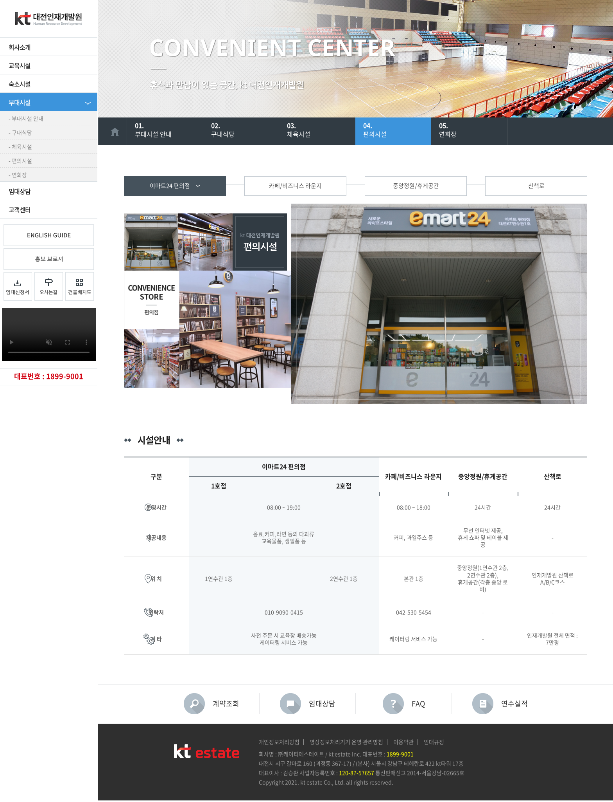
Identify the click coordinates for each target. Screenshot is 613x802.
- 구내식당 (20, 132)
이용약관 (403, 742)
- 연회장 (18, 175)
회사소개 (19, 47)
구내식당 (249, 129)
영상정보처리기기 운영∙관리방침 (347, 742)
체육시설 (325, 129)
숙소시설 (19, 84)
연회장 (477, 129)
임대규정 (434, 742)
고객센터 (19, 210)
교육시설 (19, 66)
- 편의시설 (20, 161)
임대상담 (19, 191)
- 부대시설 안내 (26, 118)
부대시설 (19, 102)
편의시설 (401, 129)
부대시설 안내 (173, 129)
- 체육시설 (20, 147)
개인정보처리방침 (279, 742)
